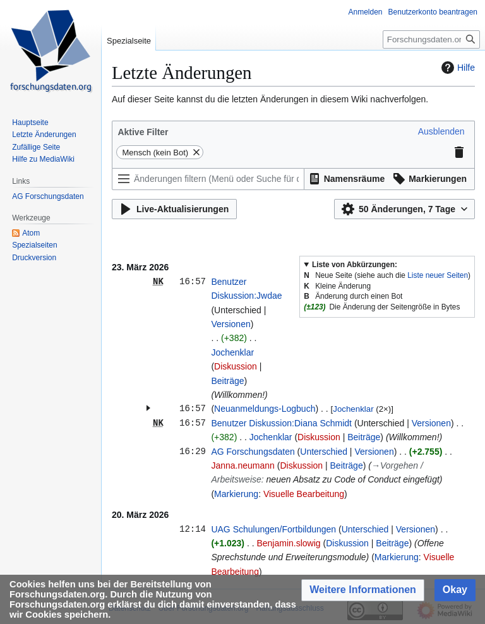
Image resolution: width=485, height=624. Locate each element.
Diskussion (235, 366)
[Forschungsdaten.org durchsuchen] (431, 39)
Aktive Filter (142, 132)
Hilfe (456, 67)
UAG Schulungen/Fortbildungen (273, 529)
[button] (441, 131)
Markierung (236, 494)
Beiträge (227, 381)
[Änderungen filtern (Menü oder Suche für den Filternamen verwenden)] (208, 179)
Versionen (230, 324)
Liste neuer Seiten (437, 275)
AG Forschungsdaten (252, 452)
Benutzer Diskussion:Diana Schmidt (281, 423)
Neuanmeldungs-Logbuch (264, 409)
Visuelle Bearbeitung (303, 494)
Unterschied (323, 452)
